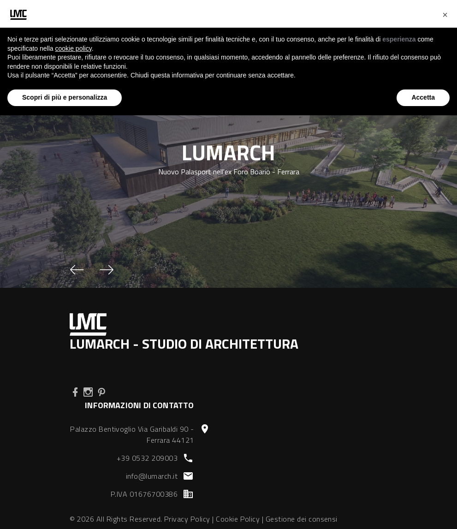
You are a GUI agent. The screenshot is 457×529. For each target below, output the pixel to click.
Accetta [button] (423, 97)
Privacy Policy (187, 518)
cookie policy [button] (73, 48)
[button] (77, 270)
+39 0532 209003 (147, 458)
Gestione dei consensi (302, 518)
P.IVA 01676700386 (144, 493)
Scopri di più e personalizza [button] (64, 97)
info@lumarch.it (152, 475)
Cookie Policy (238, 518)
